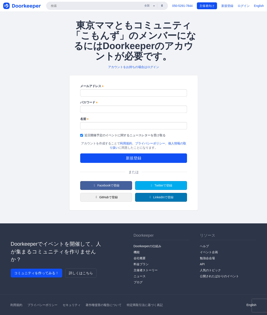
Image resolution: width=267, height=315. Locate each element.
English (259, 6)
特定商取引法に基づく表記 (145, 305)
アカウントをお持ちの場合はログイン (133, 67)
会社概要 (140, 258)
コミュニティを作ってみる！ (36, 273)
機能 (137, 252)
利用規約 (126, 143)
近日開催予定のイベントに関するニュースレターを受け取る (123, 135)
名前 (84, 119)
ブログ (138, 282)
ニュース (140, 276)
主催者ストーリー (146, 270)
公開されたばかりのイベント (219, 276)
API (202, 264)
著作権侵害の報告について (104, 305)
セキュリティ (72, 305)
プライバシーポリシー (150, 143)
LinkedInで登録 (160, 197)
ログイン (244, 6)
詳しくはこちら (81, 273)
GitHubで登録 (106, 197)
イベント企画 (209, 252)
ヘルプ (204, 246)
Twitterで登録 (161, 185)
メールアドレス (92, 86)
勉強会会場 (207, 258)
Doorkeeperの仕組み (147, 246)
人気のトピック (210, 270)
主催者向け (206, 6)
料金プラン (141, 264)
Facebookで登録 (106, 185)
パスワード (89, 102)
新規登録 (227, 6)
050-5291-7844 (182, 6)
